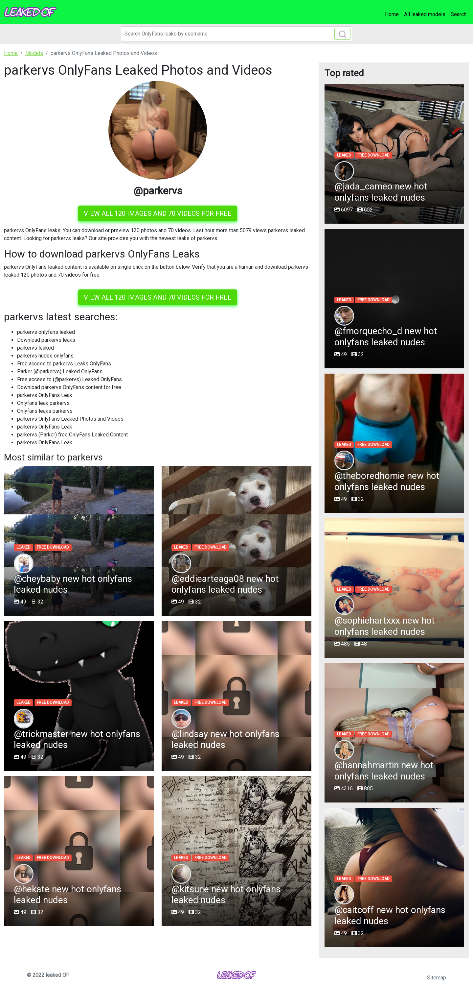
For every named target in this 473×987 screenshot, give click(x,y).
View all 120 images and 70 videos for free (158, 213)
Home (392, 14)
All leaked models (424, 14)
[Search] (236, 33)
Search (458, 14)
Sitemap (436, 978)
